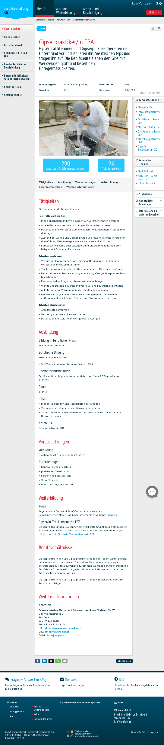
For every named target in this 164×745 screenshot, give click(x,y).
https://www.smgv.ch (57, 631)
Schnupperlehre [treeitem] (13, 95)
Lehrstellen (14, 706)
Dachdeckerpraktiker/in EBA (149, 133)
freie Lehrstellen (111, 165)
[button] (37, 661)
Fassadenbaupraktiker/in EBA (149, 113)
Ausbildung (64, 182)
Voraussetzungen (85, 182)
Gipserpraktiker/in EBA (83, 19)
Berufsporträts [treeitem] (12, 87)
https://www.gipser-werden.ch (62, 628)
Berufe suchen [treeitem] (12, 29)
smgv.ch (112, 514)
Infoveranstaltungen (43, 718)
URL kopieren (124, 660)
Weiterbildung (109, 182)
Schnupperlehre (16, 711)
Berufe (51, 19)
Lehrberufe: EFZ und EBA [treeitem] (15, 54)
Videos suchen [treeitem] (12, 37)
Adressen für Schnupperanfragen (65, 165)
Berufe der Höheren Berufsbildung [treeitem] (15, 66)
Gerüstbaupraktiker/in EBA (148, 121)
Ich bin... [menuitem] (154, 12)
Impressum (154, 732)
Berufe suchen (63, 19)
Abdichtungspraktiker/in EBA (149, 140)
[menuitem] (44, 8)
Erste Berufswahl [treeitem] (13, 45)
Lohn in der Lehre (146, 183)
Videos (36, 714)
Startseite (40, 19)
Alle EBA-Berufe (146, 171)
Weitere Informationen (80, 186)
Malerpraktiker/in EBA (149, 127)
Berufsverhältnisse (50, 186)
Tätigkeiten (46, 182)
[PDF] (153, 28)
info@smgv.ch (55, 635)
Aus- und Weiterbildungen (41, 708)
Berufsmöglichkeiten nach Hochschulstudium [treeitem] (16, 77)
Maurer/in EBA (145, 107)
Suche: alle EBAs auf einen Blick (147, 177)
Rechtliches (143, 732)
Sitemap (134, 732)
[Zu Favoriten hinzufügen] (159, 28)
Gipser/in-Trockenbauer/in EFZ (75, 534)
